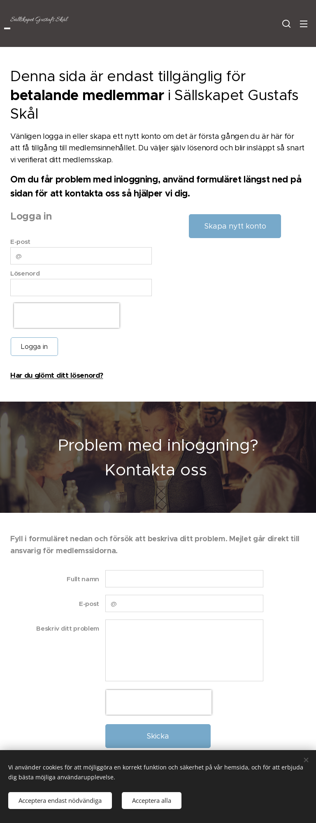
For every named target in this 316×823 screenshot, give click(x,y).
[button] (286, 23)
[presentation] (66, 315)
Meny (303, 23)
